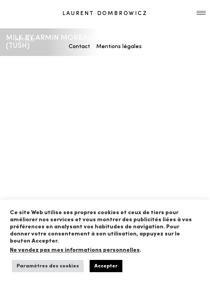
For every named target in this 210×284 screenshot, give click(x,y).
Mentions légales (119, 47)
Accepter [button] (106, 266)
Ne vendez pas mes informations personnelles (75, 250)
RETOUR (25, 40)
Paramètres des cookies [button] (48, 266)
